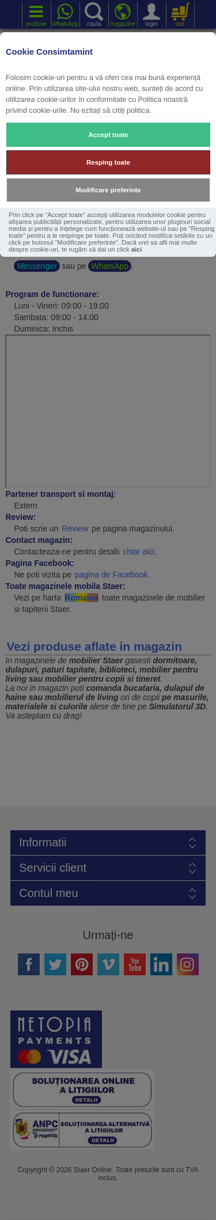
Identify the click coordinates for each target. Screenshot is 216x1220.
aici (136, 249)
